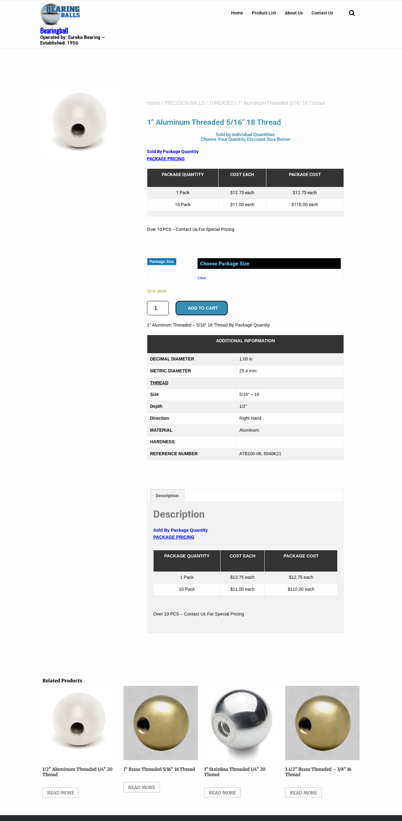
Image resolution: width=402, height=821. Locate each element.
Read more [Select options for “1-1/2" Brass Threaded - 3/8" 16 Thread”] (303, 793)
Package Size (161, 261)
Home (237, 12)
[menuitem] (237, 12)
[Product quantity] (158, 308)
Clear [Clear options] (202, 278)
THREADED (221, 103)
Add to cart (203, 308)
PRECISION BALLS (184, 103)
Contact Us (322, 12)
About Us (294, 12)
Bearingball (54, 30)
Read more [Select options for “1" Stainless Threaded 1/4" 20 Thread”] (222, 793)
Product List (264, 12)
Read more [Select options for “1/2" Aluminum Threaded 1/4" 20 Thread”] (60, 793)
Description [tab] (167, 495)
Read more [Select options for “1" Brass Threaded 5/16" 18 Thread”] (141, 787)
